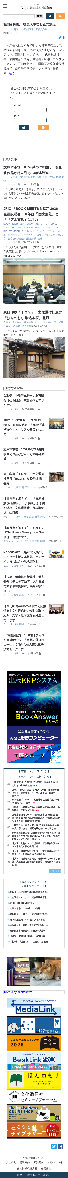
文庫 (45, 177)
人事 (31, 777)
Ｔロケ (7, 322)
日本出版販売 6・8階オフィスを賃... (28, 919)
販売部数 (53, 177)
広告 (31, 516)
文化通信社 (47, 322)
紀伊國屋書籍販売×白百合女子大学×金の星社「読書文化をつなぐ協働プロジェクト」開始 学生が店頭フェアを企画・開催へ (36, 836)
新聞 (16, 29)
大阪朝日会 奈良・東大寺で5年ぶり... (29, 925)
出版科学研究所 (27, 177)
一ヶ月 (40, 886)
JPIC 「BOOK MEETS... (22, 903)
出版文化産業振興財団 (48, 234)
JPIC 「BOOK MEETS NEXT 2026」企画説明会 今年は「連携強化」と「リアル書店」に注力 (32, 214)
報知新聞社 (28, 29)
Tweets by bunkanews (18, 992)
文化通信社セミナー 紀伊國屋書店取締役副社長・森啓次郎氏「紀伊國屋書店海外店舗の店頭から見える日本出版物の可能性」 (36, 817)
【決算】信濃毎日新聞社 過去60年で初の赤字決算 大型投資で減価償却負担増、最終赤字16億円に (36, 861)
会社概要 (11, 1162)
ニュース (8, 29)
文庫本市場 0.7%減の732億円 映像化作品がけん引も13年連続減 (25, 454)
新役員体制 (42, 29)
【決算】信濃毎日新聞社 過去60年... (28, 936)
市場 (39, 177)
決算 (21, 595)
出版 (18, 184)
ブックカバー (28, 234)
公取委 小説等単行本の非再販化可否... (29, 892)
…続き (26, 197)
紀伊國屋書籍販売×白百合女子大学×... (28, 930)
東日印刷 (58, 322)
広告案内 (38, 1162)
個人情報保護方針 (27, 1168)
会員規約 (46, 1168)
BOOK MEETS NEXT (14, 223)
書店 (40, 238)
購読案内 (25, 1162)
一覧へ (53, 871)
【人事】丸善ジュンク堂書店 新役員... (30, 941)
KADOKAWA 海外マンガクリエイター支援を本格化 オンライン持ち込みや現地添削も (23, 557)
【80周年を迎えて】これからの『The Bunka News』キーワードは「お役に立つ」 (23, 532)
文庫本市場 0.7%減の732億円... (26, 908)
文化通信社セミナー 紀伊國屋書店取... (29, 897)
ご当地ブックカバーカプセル (40, 231)
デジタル (8, 516)
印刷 (23, 325)
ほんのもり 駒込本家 (23, 322)
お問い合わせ (54, 1162)
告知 (31, 541)
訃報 (46, 777)
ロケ (37, 322)
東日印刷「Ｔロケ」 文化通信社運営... (29, 914)
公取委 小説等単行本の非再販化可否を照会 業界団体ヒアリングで (23, 400)
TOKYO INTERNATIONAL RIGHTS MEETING (27, 227)
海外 (21, 565)
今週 (31, 886)
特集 (42, 516)
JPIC (53, 223)
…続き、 (12, 73)
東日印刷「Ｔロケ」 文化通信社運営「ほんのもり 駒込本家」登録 (24, 478)
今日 (23, 886)
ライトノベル (10, 177)
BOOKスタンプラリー (38, 223)
